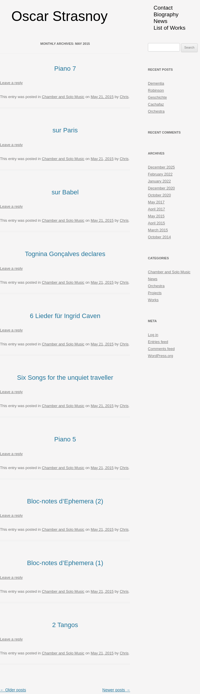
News (161, 21)
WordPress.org (160, 356)
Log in (153, 335)
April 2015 (156, 223)
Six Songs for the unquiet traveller (65, 377)
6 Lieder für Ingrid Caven (65, 316)
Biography (166, 14)
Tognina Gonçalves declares (65, 254)
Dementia (156, 83)
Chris (124, 97)
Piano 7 (65, 68)
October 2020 (159, 195)
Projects (155, 293)
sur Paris (65, 130)
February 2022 (160, 174)
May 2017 (156, 202)
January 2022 (159, 181)
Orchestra (156, 111)
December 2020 (161, 188)
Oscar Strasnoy (59, 16)
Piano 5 (65, 439)
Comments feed (161, 349)
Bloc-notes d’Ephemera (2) (65, 501)
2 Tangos (65, 625)
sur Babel (65, 192)
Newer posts (116, 690)
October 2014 (159, 237)
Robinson (156, 90)
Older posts (13, 690)
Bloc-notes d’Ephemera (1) (65, 563)
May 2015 (156, 216)
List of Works (169, 28)
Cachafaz (156, 104)
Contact (163, 8)
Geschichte (157, 97)
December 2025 (161, 167)
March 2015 (158, 230)
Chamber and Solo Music (63, 97)
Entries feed (158, 342)
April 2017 (156, 209)
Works (153, 300)
